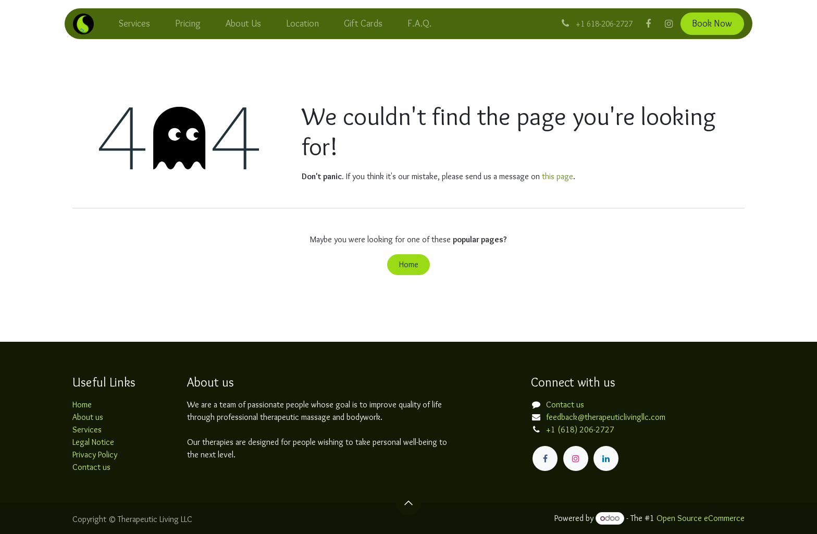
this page (557, 176)
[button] (408, 502)
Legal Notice (93, 442)
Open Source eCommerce (701, 518)
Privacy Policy (94, 455)
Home (408, 264)
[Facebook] (648, 24)
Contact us (91, 467)
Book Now (712, 23)
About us (87, 417)
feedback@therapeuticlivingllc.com (605, 417)
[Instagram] (669, 24)
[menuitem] (134, 24)
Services (87, 429)
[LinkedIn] (605, 458)
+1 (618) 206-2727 (580, 429)
